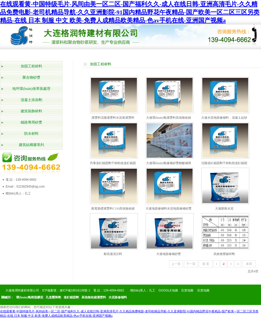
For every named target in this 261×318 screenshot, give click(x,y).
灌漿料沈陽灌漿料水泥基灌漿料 (112, 117)
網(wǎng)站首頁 (17, 55)
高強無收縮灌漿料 (93, 297)
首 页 (205, 264)
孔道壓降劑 (53, 297)
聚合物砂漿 (31, 77)
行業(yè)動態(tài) (164, 55)
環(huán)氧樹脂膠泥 (29, 297)
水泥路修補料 (118, 297)
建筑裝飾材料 (31, 111)
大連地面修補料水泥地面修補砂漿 (169, 208)
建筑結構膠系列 (31, 145)
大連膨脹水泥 (224, 208)
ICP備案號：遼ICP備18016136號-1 (66, 290)
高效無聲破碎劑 (224, 254)
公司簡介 (42, 54)
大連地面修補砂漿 (168, 254)
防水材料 (31, 134)
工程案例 (115, 54)
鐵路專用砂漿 (31, 122)
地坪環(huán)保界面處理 (31, 89)
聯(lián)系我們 (238, 55)
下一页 (190, 264)
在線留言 (213, 54)
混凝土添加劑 (31, 100)
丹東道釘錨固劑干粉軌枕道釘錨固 (113, 163)
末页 (249, 264)
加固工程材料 (31, 66)
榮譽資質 (91, 54)
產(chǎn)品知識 (189, 55)
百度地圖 (187, 290)
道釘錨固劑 (71, 297)
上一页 (176, 264)
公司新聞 (140, 54)
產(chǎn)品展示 (66, 55)
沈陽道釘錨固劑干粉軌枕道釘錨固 (224, 163)
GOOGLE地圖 (168, 290)
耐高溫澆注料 (113, 254)
